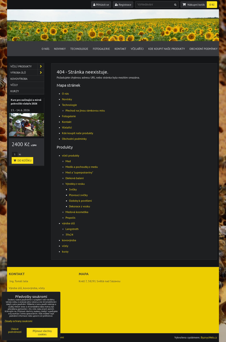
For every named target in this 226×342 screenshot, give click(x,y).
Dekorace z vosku (79, 206)
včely (65, 246)
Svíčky (73, 189)
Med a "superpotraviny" (79, 172)
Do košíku (22, 160)
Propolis (70, 217)
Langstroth (72, 229)
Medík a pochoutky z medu (82, 167)
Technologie (79, 48)
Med (68, 161)
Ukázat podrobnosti (15, 330)
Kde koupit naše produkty (166, 48)
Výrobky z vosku (75, 183)
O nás (45, 48)
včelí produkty (70, 155)
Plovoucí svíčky (78, 195)
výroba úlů (68, 223)
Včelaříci (137, 48)
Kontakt (120, 48)
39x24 (69, 234)
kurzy (65, 251)
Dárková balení (75, 178)
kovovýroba (69, 240)
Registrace (123, 4)
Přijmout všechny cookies (42, 332)
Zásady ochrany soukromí (18, 321)
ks (16, 154)
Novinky (60, 48)
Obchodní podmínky (203, 48)
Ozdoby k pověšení (80, 200)
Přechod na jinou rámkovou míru (85, 110)
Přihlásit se (101, 4)
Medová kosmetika (77, 212)
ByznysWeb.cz (209, 337)
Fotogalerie (101, 48)
